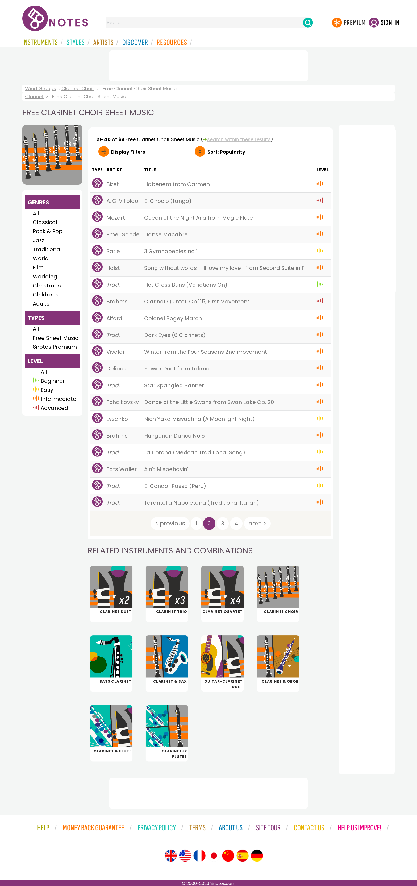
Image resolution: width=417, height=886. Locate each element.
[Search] (308, 23)
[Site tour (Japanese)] (213, 855)
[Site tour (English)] (170, 855)
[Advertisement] (208, 65)
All (36, 213)
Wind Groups (40, 88)
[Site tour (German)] (257, 855)
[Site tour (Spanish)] (242, 855)
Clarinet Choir (77, 88)
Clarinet (34, 96)
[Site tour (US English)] (185, 855)
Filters (128, 152)
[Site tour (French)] (199, 855)
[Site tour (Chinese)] (228, 855)
